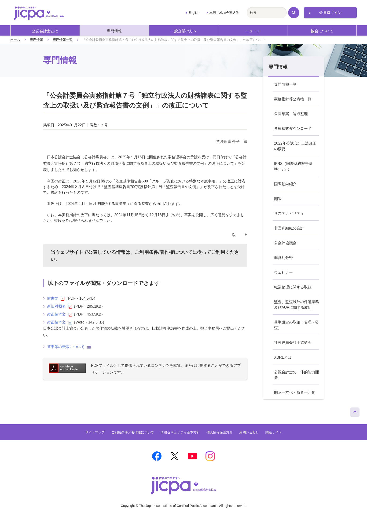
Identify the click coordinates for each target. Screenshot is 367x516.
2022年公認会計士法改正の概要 (295, 146)
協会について (322, 31)
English (194, 13)
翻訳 (278, 199)
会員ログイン (330, 13)
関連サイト (273, 432)
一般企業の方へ (183, 31)
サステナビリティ (289, 213)
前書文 (55, 298)
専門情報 (114, 31)
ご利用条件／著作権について (132, 432)
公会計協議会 (285, 243)
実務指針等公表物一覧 (293, 99)
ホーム (15, 40)
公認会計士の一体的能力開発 (296, 375)
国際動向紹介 (285, 184)
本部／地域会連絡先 (224, 13)
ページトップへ (355, 411)
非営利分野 (283, 258)
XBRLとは (282, 357)
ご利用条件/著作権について (163, 252)
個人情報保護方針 (219, 432)
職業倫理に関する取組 (293, 287)
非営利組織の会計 (289, 228)
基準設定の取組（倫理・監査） (296, 325)
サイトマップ (95, 432)
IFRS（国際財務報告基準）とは (293, 166)
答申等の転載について (69, 347)
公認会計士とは (45, 31)
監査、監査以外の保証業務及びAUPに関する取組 (296, 304)
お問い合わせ (249, 432)
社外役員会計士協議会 (293, 343)
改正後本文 (59, 314)
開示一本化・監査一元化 (294, 392)
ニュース (252, 31)
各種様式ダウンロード (293, 129)
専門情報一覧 (63, 40)
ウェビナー (283, 272)
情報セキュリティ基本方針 (180, 432)
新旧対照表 (59, 306)
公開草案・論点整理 (291, 114)
